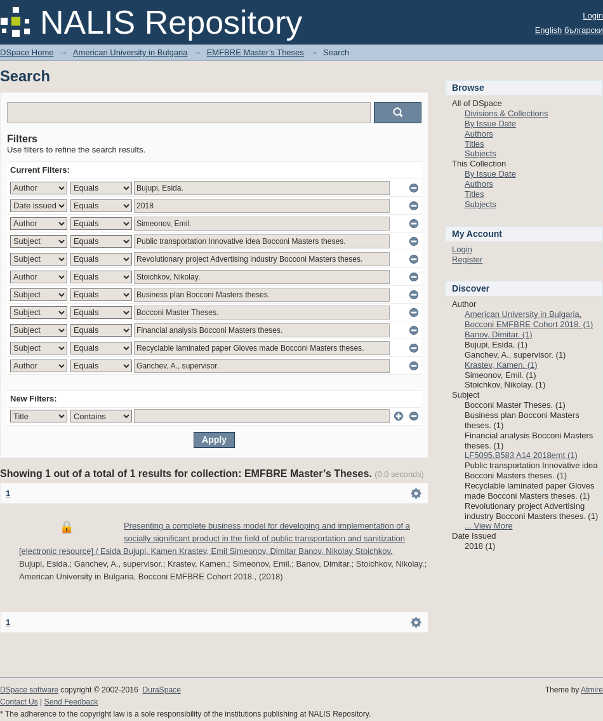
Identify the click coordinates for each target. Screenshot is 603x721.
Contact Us (19, 701)
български (583, 30)
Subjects (480, 153)
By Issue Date (490, 123)
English (548, 30)
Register (467, 259)
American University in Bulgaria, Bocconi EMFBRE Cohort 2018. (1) (529, 319)
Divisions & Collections (506, 113)
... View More (489, 525)
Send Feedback (71, 701)
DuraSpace (161, 689)
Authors (479, 133)
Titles (474, 144)
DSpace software (29, 689)
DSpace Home (27, 52)
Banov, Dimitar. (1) (499, 334)
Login (593, 15)
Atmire (592, 689)
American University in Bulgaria (130, 52)
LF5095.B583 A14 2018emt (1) (521, 455)
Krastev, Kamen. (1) (501, 365)
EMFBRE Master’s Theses (255, 52)
